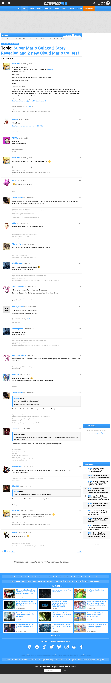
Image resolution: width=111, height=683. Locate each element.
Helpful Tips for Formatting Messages (30, 111)
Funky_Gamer (17, 467)
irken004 (15, 486)
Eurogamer (72, 660)
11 (80, 306)
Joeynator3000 (17, 198)
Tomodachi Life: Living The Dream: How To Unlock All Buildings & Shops (97, 512)
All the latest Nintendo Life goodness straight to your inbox (55, 667)
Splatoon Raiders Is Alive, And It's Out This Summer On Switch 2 (98, 505)
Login (99, 4)
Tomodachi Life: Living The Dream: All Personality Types (98, 476)
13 (80, 355)
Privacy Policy (58, 581)
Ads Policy (78, 581)
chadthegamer (17, 263)
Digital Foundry (47, 660)
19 (80, 511)
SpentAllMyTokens (19, 286)
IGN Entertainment (45, 655)
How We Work (31, 581)
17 (80, 466)
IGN (66, 660)
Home (3, 38)
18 (80, 486)
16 (80, 428)
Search (77, 35)
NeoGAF (50, 69)
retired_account (18, 307)
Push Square (16, 660)
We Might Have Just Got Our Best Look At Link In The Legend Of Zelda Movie (98, 483)
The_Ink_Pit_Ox (17, 244)
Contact (49, 581)
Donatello (15, 375)
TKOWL (15, 138)
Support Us (41, 581)
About (18, 581)
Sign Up (103, 4)
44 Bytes (59, 655)
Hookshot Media (29, 655)
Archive (86, 581)
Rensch (15, 119)
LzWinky (15, 532)
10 (80, 286)
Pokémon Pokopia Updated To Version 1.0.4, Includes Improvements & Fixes (98, 490)
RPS (102, 660)
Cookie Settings (95, 581)
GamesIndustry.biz (89, 660)
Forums (5, 35)
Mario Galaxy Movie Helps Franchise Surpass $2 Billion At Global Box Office (96, 534)
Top (12, 581)
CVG (98, 660)
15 (80, 392)
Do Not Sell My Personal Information (80, 655)
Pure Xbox (25, 660)
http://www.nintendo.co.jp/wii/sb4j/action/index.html (29, 101)
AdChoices (66, 655)
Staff (23, 581)
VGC (79, 660)
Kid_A (14, 223)
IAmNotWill (16, 64)
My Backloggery (16, 111)
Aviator (15, 429)
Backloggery (15, 149)
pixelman (17, 398)
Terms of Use (68, 581)
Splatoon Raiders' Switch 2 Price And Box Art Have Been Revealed (98, 520)
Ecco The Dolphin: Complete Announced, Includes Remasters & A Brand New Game (98, 497)
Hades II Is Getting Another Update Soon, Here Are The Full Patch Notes (98, 470)
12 (80, 328)
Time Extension (35, 660)
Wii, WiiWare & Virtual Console (20, 38)
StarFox (16, 491)
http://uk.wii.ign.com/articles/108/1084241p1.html (28, 126)
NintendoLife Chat (45, 111)
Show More (55, 636)
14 (80, 374)
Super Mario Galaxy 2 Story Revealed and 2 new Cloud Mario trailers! (40, 51)
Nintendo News (58, 660)
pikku (14, 180)
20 (80, 532)
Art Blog (21, 149)
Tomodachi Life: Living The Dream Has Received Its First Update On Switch (98, 527)
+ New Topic (67, 35)
